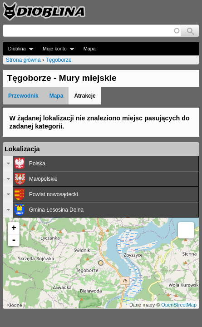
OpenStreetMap (179, 304)
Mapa (90, 48)
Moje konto (55, 49)
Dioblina (18, 49)
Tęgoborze (58, 60)
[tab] (101, 163)
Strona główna (23, 60)
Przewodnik (23, 96)
